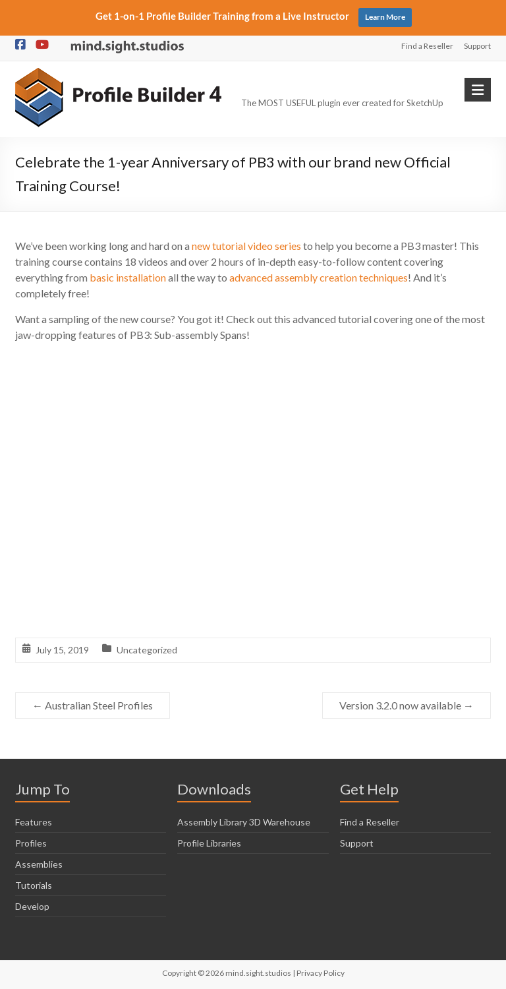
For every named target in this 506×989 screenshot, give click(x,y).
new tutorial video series (246, 245)
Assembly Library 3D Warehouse (243, 821)
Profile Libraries (209, 843)
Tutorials (33, 885)
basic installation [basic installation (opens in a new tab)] (128, 277)
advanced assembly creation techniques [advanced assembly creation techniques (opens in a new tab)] (318, 277)
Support (477, 46)
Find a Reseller (427, 46)
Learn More (385, 17)
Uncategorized (147, 649)
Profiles (31, 843)
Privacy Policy (320, 973)
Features (33, 821)
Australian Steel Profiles (92, 705)
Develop (32, 906)
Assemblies (39, 864)
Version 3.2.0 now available (406, 705)
